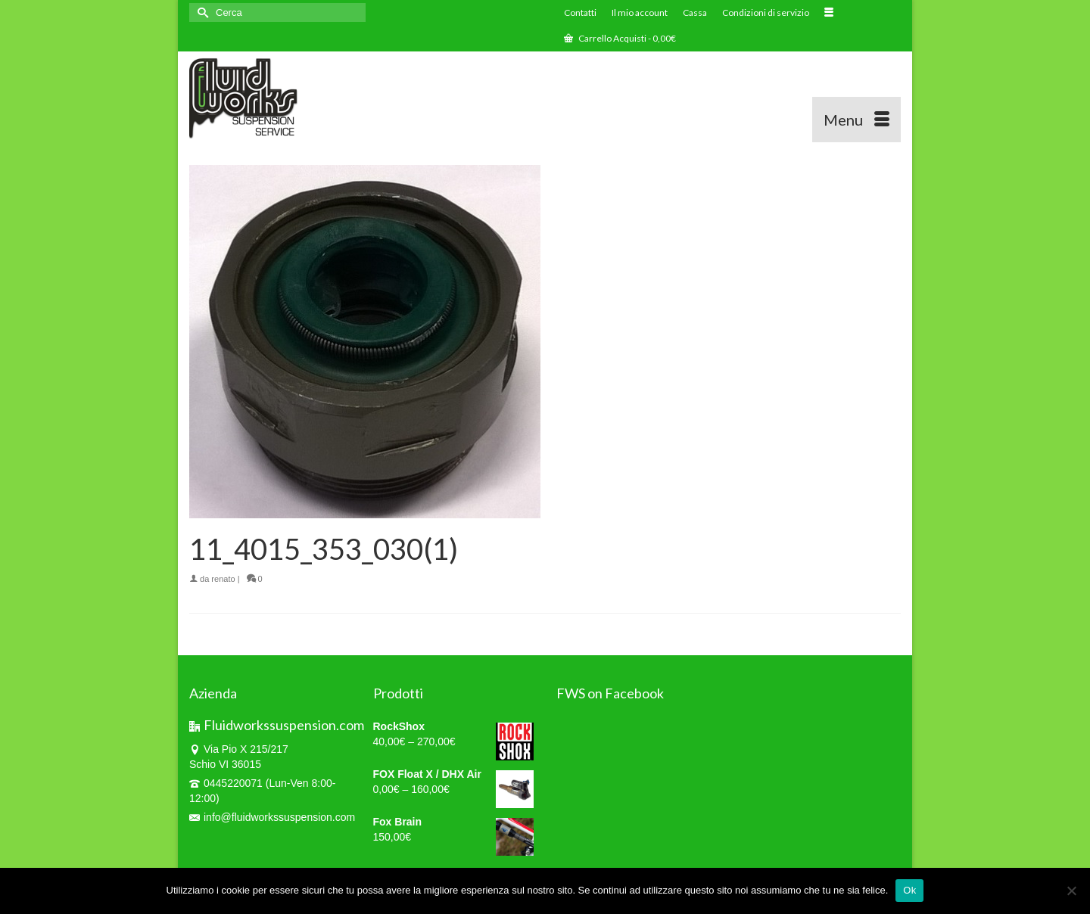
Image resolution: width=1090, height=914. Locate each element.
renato (223, 578)
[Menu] (856, 119)
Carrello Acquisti (620, 38)
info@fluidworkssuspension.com (272, 817)
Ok (909, 890)
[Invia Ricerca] (200, 12)
